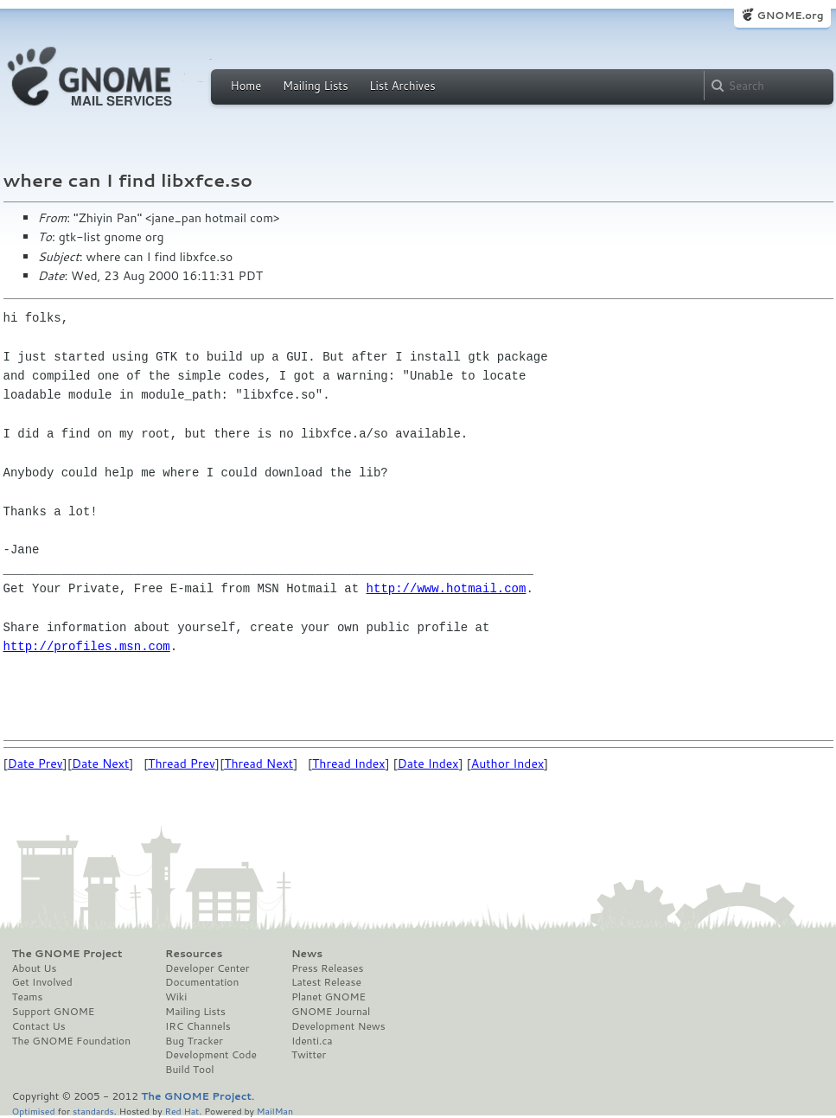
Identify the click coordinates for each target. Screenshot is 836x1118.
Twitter (308, 1055)
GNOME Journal (331, 1012)
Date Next (100, 763)
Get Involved (42, 982)
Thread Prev (181, 763)
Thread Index (349, 763)
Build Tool (189, 1069)
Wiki (176, 997)
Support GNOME (53, 1012)
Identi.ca (312, 1041)
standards (93, 1110)
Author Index (507, 763)
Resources (193, 954)
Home (246, 85)
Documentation (202, 982)
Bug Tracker (194, 1041)
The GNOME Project (67, 954)
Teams (27, 997)
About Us (34, 968)
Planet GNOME (328, 997)
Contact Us (39, 1026)
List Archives (402, 85)
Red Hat (181, 1110)
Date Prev (35, 763)
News (306, 954)
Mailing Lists (315, 85)
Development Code (211, 1055)
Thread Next (258, 763)
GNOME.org (789, 15)
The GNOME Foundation (71, 1041)
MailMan (275, 1110)
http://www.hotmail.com (446, 588)
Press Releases (327, 968)
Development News (338, 1026)
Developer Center (207, 968)
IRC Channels (198, 1026)
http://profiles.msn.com (86, 646)
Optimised (33, 1110)
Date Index (428, 763)
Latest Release (326, 982)
